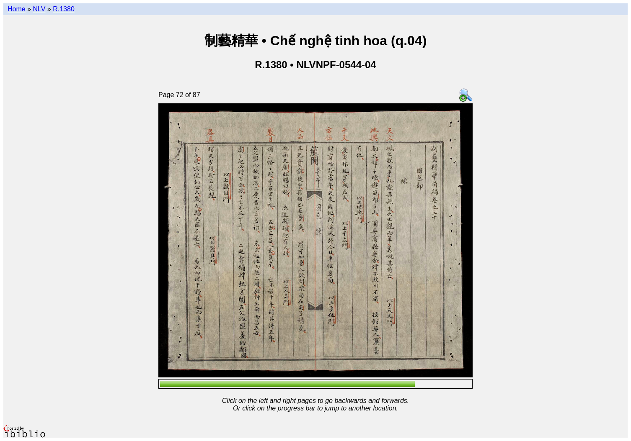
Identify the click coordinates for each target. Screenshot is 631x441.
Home (17, 9)
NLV (39, 9)
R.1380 (64, 9)
